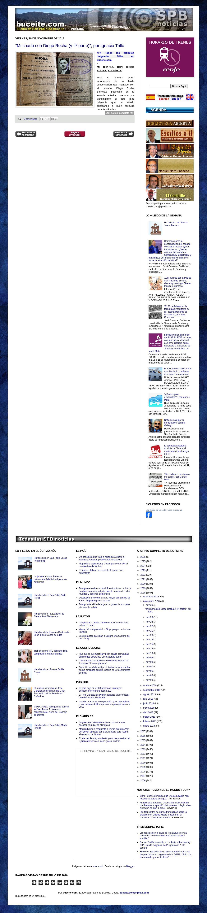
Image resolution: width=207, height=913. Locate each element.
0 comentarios (30, 119)
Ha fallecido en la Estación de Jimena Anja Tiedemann (49, 615)
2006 (143, 780)
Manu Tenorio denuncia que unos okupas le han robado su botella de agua (164, 797)
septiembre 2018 (152, 690)
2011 (143, 758)
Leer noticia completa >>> (119, 113)
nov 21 (149, 630)
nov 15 (149, 644)
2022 (143, 574)
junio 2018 (148, 703)
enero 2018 (149, 725)
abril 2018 (148, 712)
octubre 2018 (150, 685)
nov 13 (149, 653)
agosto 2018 (149, 694)
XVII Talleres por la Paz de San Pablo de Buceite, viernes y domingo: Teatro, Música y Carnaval (177, 281)
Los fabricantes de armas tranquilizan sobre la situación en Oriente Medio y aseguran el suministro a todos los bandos (163, 815)
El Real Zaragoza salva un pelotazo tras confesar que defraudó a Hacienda (104, 696)
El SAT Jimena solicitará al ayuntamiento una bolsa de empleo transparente (177, 371)
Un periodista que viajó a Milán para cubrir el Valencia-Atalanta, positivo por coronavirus (101, 558)
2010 (143, 762)
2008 (143, 771)
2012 (143, 753)
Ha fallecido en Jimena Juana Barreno (175, 224)
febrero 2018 (150, 721)
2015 (143, 740)
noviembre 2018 (151, 601)
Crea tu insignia (175, 510)
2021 (143, 579)
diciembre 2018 (151, 596)
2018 (143, 592)
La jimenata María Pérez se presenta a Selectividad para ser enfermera (50, 579)
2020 (143, 583)
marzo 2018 (149, 716)
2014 (143, 744)
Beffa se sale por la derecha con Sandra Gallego (174, 423)
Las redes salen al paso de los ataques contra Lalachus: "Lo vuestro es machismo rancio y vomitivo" (163, 836)
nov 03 (149, 680)
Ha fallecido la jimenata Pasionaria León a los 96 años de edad (51, 633)
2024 (143, 566)
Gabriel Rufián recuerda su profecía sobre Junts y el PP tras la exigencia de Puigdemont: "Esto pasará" (165, 845)
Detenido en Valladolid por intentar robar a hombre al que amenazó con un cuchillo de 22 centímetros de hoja (105, 670)
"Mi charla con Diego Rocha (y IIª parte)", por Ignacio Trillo (69, 45)
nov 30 (149, 605)
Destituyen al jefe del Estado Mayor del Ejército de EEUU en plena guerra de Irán (104, 599)
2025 (143, 561)
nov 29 (149, 617)
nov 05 (149, 675)
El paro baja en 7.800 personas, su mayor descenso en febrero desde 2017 (100, 689)
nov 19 (149, 639)
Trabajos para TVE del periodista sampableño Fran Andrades (50, 652)
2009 (143, 767)
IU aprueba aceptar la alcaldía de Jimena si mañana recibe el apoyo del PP (176, 449)
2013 (143, 749)
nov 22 (149, 626)
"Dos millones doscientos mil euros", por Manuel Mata (177, 477)
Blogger (130, 866)
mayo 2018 (149, 707)
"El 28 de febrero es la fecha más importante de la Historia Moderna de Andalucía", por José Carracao (177, 312)
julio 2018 (148, 699)
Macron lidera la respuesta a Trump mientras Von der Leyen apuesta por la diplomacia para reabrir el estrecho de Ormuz (104, 732)
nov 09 (149, 657)
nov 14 (149, 648)
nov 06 (149, 671)
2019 (143, 588)
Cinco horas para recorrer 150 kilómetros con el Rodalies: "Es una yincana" (103, 662)
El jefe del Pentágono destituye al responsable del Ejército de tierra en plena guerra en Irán (104, 739)
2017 (143, 731)
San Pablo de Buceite (156, 510)
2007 (143, 776)
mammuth (98, 866)
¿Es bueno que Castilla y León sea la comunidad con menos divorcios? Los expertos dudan (104, 655)
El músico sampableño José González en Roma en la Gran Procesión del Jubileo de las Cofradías (49, 692)
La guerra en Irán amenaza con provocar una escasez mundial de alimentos (102, 723)
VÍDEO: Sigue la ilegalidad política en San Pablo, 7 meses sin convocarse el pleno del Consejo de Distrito (51, 710)
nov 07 (149, 666)
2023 (143, 570)
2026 (143, 557)
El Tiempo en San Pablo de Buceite (105, 750)
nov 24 (149, 621)
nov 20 (149, 635)
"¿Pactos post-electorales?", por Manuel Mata (177, 397)
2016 (143, 736)
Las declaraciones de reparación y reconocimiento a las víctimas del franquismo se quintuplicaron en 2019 (104, 704)
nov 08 (149, 662)
